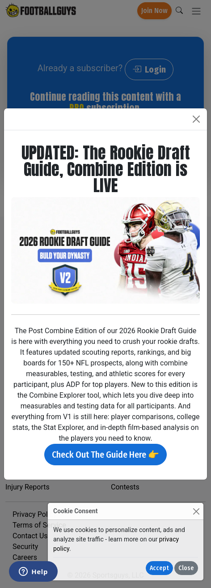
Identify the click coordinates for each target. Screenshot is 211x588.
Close (186, 568)
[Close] (196, 511)
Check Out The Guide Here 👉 (105, 454)
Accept (159, 568)
